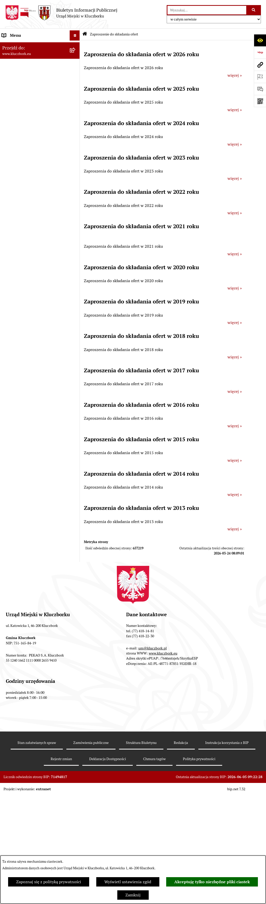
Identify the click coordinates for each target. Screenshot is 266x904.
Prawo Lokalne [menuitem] (15, 159)
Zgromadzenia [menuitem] (15, 428)
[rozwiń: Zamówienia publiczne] (75, 230)
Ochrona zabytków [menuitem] (19, 219)
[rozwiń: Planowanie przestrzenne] (75, 209)
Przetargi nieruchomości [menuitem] (24, 199)
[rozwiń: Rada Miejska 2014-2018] (75, 76)
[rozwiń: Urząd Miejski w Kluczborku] (75, 96)
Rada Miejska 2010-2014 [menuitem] (24, 86)
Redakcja (181, 851)
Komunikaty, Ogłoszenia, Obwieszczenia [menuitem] (24, 338)
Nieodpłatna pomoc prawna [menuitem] (27, 438)
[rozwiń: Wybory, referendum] (75, 398)
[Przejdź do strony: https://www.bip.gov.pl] (260, 52)
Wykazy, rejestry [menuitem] (16, 388)
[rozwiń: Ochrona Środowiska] (75, 361)
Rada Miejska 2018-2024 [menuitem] (24, 65)
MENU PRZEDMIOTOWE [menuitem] (24, 122)
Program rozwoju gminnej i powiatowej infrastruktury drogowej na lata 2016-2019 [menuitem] (34, 465)
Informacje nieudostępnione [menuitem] (28, 132)
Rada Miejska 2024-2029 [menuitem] (24, 55)
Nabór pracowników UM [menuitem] (24, 448)
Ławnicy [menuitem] (9, 408)
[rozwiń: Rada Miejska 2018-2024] (75, 66)
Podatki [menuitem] (9, 189)
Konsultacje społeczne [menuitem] (22, 513)
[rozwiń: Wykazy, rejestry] (75, 388)
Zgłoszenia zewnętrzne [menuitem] (23, 619)
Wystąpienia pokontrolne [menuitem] (25, 418)
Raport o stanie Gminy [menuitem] (22, 179)
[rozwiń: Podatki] (75, 189)
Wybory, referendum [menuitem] (20, 398)
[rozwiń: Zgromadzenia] (75, 428)
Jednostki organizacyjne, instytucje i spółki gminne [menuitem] (35, 109)
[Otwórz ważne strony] (260, 77)
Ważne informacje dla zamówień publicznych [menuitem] (31, 243)
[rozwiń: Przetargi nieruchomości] (75, 199)
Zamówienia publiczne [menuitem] (22, 230)
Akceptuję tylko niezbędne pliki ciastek (212, 881)
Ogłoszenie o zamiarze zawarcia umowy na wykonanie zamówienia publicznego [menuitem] (33, 288)
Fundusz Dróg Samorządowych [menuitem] (30, 556)
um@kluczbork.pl (152, 757)
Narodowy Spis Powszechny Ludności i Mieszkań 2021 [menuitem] (27, 569)
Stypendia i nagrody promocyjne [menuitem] (31, 592)
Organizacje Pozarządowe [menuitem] (25, 315)
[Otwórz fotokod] (260, 101)
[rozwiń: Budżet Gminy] (75, 169)
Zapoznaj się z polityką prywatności (48, 881)
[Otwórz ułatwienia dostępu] (260, 40)
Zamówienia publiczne (91, 851)
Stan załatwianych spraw (36, 851)
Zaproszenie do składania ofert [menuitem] (30, 272)
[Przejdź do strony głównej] (61, 13)
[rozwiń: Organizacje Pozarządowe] (75, 315)
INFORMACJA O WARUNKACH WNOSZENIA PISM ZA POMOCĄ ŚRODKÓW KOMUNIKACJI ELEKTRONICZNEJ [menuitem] (32, 638)
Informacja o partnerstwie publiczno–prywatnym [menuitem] (25, 484)
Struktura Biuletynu (141, 851)
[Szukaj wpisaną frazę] (254, 10)
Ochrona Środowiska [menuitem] (20, 361)
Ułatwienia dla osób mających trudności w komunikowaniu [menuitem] (29, 374)
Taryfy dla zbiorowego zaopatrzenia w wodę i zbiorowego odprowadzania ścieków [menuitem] (35, 529)
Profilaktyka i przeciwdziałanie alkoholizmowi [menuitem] (30, 500)
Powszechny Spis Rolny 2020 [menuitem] (28, 546)
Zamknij (133, 895)
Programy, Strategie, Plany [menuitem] (26, 325)
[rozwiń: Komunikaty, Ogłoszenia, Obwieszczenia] (75, 335)
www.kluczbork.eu (163, 762)
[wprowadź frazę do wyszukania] (207, 10)
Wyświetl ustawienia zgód (127, 881)
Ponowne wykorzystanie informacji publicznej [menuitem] (34, 145)
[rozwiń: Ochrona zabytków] (75, 220)
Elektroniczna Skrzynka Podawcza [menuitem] (33, 351)
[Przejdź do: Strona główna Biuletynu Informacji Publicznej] (84, 34)
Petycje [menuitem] (8, 304)
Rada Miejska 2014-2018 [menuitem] (24, 76)
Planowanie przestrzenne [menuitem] (25, 209)
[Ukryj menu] (75, 35)
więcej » (234, 75)
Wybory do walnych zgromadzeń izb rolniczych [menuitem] (34, 605)
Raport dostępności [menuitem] (19, 582)
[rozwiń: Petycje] (75, 305)
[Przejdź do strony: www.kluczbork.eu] (260, 65)
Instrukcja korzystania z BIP (227, 851)
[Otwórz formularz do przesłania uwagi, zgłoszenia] (260, 89)
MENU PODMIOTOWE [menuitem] (22, 45)
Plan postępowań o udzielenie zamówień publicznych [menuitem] (29, 259)
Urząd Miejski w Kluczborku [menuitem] (27, 96)
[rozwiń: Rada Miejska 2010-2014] (75, 86)
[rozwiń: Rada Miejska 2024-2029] (75, 55)
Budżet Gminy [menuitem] (15, 169)
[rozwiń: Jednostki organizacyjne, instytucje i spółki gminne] (75, 106)
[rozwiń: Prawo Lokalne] (75, 159)
